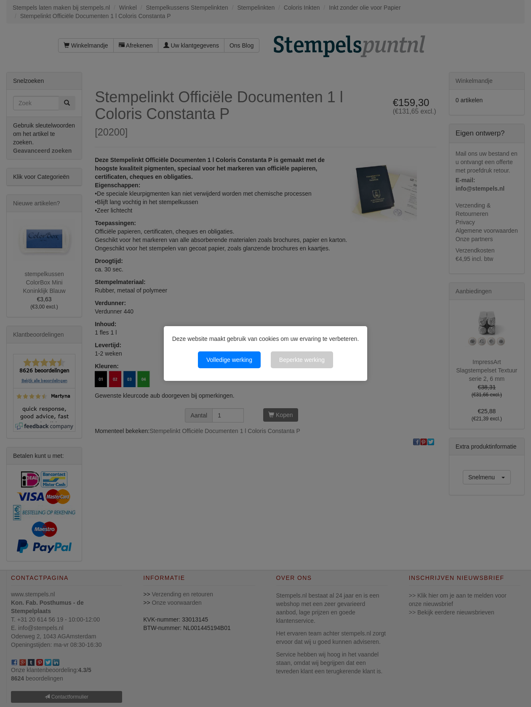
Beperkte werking (302, 359)
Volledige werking (229, 359)
